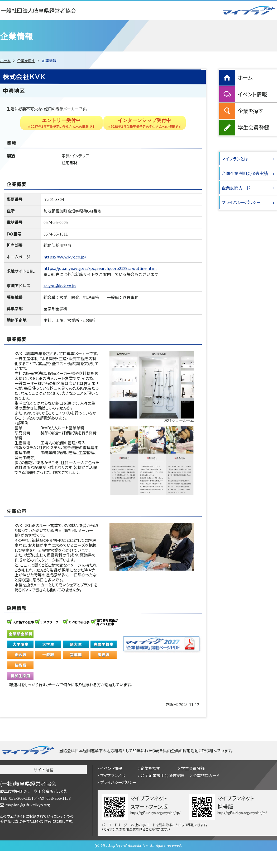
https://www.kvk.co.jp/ (65, 257)
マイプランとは (235, 159)
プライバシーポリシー (241, 202)
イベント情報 (252, 94)
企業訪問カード (236, 188)
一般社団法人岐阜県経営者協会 (38, 10)
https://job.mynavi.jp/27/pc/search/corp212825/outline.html (100, 268)
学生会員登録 (253, 127)
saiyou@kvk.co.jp (60, 285)
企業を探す (26, 60)
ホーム (5, 60)
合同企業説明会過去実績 (245, 173)
